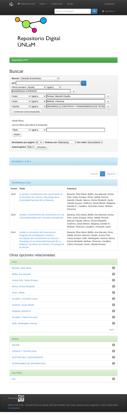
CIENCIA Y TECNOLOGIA (24, 351)
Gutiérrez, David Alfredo (23, 305)
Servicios (108, 11)
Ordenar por (51, 142)
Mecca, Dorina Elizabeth (23, 286)
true (13, 379)
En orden (82, 142)
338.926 (16, 345)
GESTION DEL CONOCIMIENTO (27, 357)
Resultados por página (23, 142)
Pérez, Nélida (18, 292)
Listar (43, 4)
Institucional (56, 4)
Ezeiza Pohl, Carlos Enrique (25, 280)
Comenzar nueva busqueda (27, 112)
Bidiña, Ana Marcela (21, 274)
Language (109, 4)
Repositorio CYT (20, 60)
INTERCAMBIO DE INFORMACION (28, 363)
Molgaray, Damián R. (21, 311)
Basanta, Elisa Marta (21, 268)
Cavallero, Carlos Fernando (25, 317)
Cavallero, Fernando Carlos (25, 299)
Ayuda (70, 4)
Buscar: (16, 78)
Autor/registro (19, 147)
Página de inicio (26, 3)
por (13, 83)
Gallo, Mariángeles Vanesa (24, 323)
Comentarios (14, 408)
